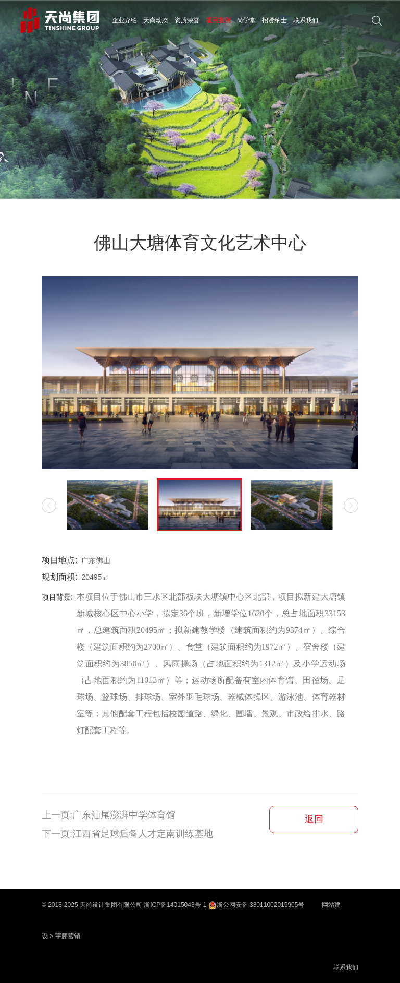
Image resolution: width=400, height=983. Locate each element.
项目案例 (218, 20)
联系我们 (305, 20)
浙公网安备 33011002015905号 (256, 904)
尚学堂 (246, 20)
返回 (314, 819)
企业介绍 (124, 20)
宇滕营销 (67, 936)
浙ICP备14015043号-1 (175, 904)
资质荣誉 (186, 20)
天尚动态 (155, 20)
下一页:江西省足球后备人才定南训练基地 (127, 834)
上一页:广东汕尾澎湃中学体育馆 (109, 815)
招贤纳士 (274, 20)
